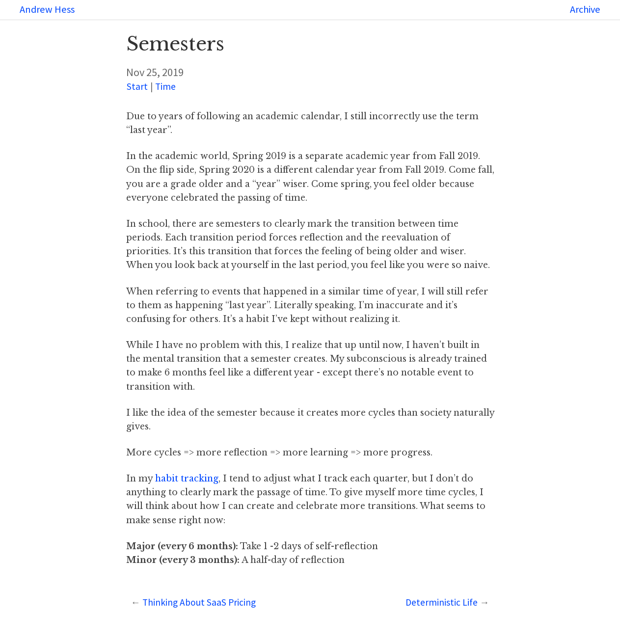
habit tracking (186, 478)
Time (165, 86)
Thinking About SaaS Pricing (199, 602)
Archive (585, 9)
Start (137, 86)
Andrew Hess (47, 9)
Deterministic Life (441, 602)
